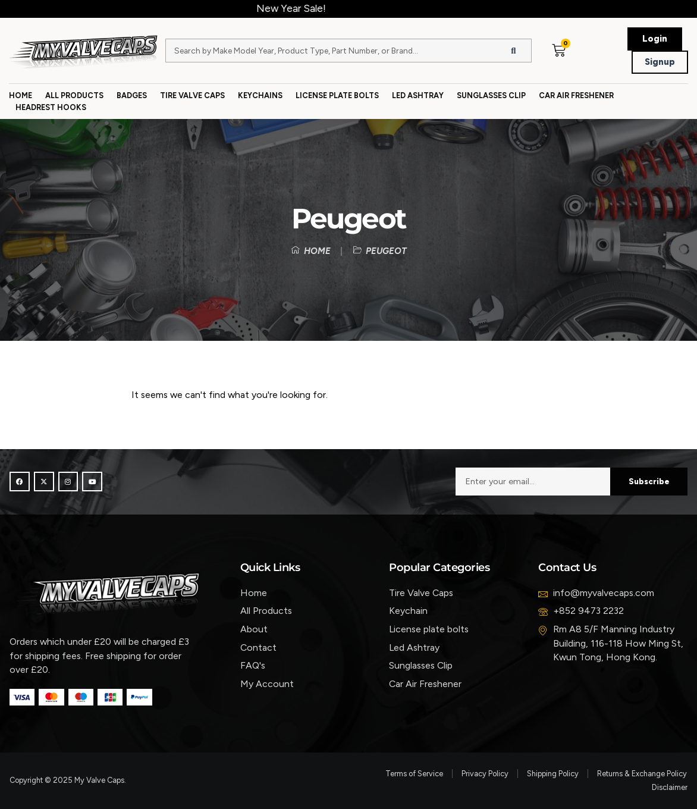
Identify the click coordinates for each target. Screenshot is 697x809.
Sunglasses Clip (491, 95)
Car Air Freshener (576, 95)
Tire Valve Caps (192, 95)
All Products (74, 95)
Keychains (260, 95)
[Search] (513, 50)
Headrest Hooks (50, 107)
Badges (132, 95)
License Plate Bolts (337, 95)
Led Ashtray (418, 95)
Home (20, 95)
